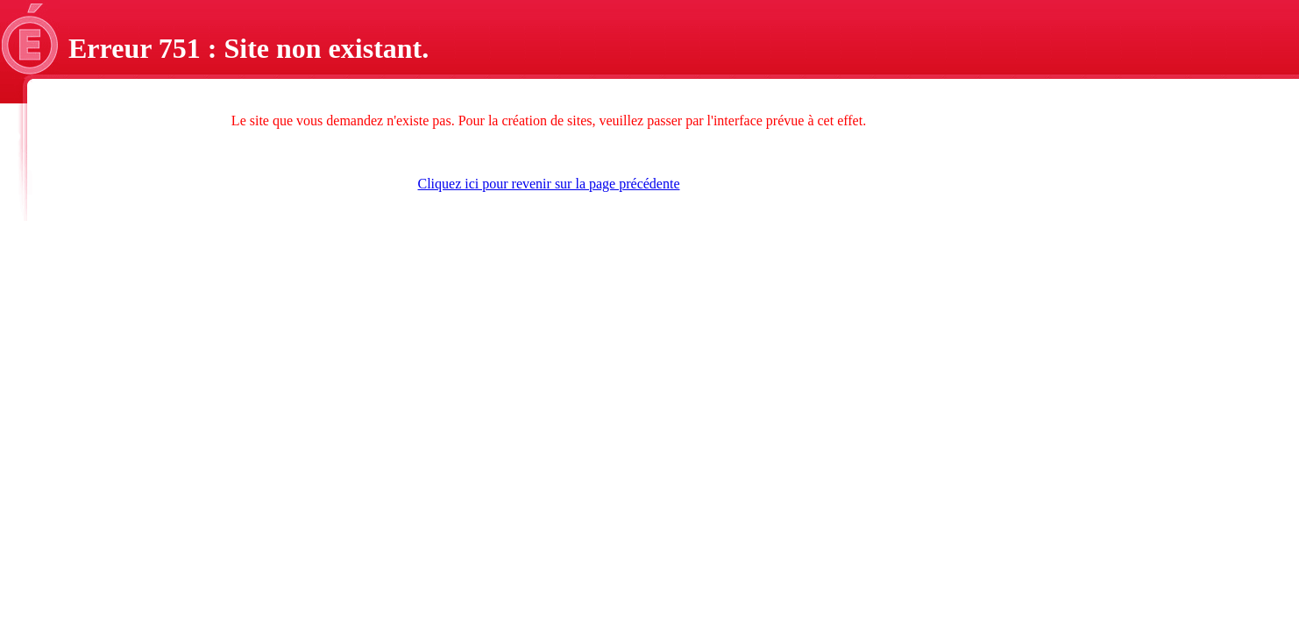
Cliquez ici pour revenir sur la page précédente (549, 183)
